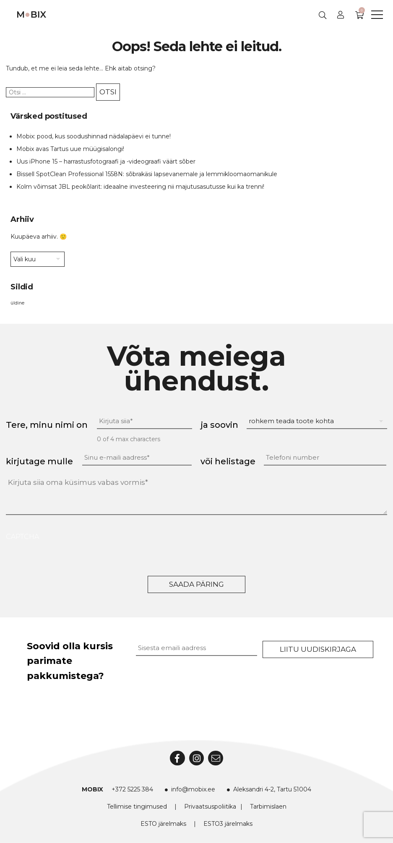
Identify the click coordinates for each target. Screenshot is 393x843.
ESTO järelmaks (163, 823)
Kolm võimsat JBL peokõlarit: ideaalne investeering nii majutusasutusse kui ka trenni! (140, 186)
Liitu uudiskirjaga (318, 649)
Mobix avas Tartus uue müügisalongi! (70, 149)
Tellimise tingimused (137, 806)
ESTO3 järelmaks (227, 823)
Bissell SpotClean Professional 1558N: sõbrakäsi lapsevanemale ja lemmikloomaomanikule (146, 174)
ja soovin (219, 425)
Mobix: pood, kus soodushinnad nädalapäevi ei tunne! (93, 136)
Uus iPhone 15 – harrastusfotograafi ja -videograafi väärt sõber (105, 161)
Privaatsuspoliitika (210, 806)
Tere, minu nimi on (47, 425)
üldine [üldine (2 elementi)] (17, 303)
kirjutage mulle (39, 461)
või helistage (227, 461)
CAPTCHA (22, 537)
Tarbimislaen (268, 806)
